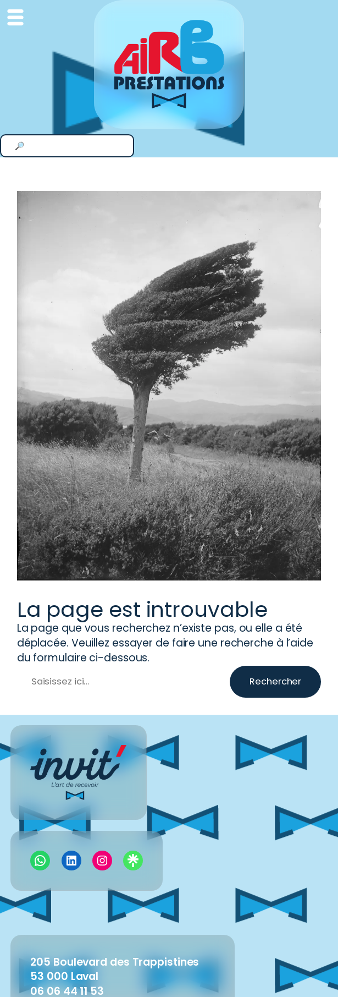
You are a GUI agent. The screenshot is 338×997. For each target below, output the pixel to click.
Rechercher (275, 681)
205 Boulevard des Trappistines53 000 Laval (114, 969)
